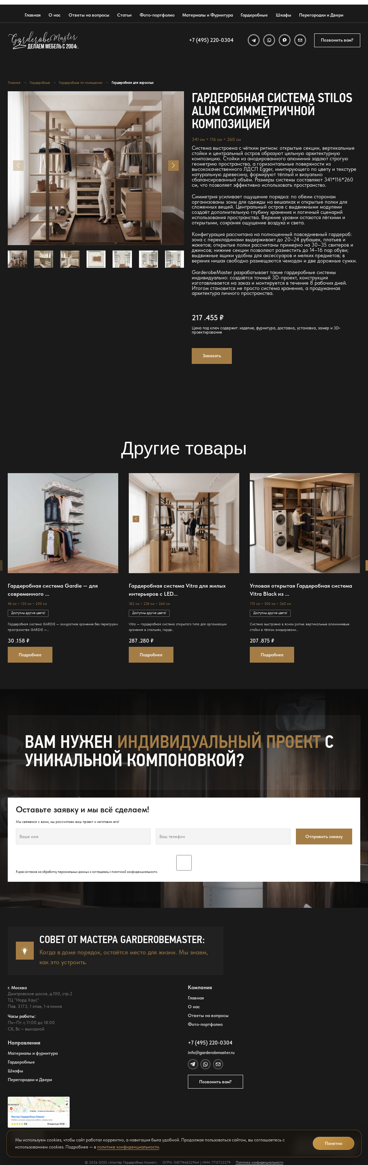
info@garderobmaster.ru (211, 1052)
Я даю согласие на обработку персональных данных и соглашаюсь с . (184, 864)
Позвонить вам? (337, 40)
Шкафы (283, 15)
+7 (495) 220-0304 (211, 40)
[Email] (300, 40)
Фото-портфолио (157, 15)
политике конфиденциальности (128, 1146)
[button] (173, 165)
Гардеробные (254, 15)
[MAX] (285, 40)
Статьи (124, 15)
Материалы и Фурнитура (207, 15)
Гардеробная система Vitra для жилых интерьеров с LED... (177, 589)
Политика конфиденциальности (259, 1162)
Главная (33, 15)
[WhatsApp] (269, 40)
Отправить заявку (324, 836)
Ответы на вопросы (89, 15)
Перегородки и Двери (321, 15)
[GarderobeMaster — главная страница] (44, 40)
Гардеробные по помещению (80, 82)
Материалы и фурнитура (33, 1053)
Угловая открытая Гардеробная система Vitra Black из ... (301, 589)
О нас (55, 15)
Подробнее (30, 654)
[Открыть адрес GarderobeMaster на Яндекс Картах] (39, 1112)
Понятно (333, 1143)
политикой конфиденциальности (134, 872)
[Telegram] (254, 40)
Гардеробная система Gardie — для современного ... (53, 589)
